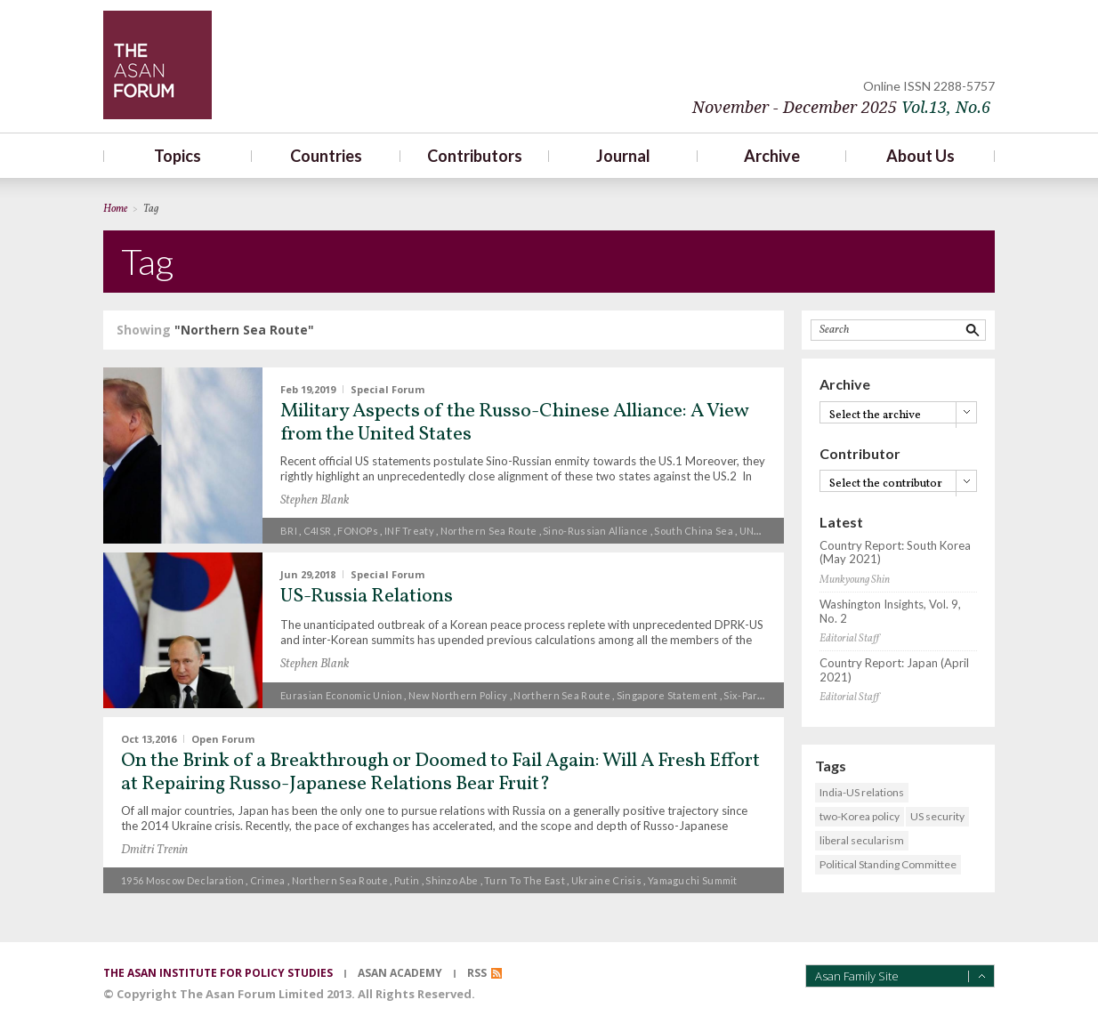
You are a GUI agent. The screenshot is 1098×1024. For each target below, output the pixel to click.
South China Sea (693, 530)
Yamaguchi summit (693, 880)
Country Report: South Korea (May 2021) (895, 553)
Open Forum (222, 738)
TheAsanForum (157, 65)
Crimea (268, 880)
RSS (477, 972)
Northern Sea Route (488, 530)
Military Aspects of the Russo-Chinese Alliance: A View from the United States (514, 423)
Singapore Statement (667, 695)
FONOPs (357, 530)
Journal (623, 155)
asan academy (400, 972)
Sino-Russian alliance (595, 530)
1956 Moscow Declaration (182, 880)
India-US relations (861, 792)
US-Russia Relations (366, 596)
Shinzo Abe (451, 880)
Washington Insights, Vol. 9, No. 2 (890, 611)
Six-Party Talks (759, 695)
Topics (177, 155)
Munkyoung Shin (854, 580)
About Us (920, 155)
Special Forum (387, 389)
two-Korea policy (859, 816)
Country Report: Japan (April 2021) (894, 670)
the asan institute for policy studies (218, 972)
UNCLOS (760, 530)
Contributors (474, 155)
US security (937, 816)
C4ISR (317, 530)
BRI (288, 530)
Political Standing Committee (888, 864)
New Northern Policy (458, 695)
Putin (407, 880)
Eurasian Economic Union (341, 695)
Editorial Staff (849, 639)
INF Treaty (409, 530)
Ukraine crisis (606, 880)
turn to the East (524, 880)
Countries (326, 155)
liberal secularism (861, 840)
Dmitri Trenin (154, 850)
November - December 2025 (841, 107)
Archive (772, 155)
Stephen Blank (314, 500)
